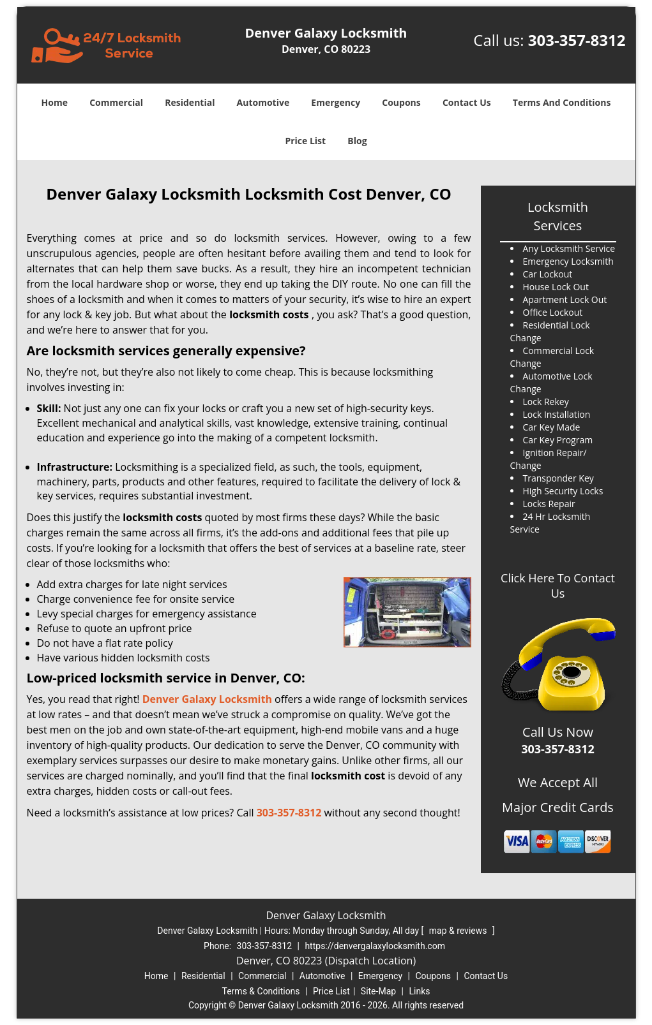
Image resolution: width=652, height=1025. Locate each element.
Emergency (335, 102)
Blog (357, 141)
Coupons (401, 102)
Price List (305, 141)
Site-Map (378, 991)
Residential (190, 102)
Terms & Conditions (261, 991)
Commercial (116, 102)
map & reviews (459, 930)
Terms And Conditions (562, 102)
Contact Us (467, 102)
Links (419, 991)
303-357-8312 (577, 39)
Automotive (263, 102)
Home (55, 102)
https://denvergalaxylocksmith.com (375, 946)
